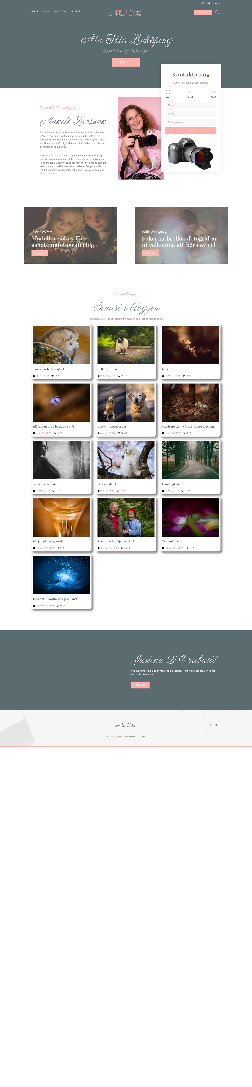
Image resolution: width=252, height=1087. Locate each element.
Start (35, 11)
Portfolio (60, 11)
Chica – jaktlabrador (112, 426)
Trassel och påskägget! (49, 369)
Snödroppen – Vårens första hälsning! (189, 426)
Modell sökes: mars (46, 484)
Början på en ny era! (47, 541)
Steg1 (167, 103)
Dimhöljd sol (171, 484)
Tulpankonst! (171, 541)
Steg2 (190, 103)
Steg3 (213, 103)
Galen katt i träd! (110, 484)
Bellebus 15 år (107, 369)
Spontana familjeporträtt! (116, 541)
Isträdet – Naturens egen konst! (55, 599)
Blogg (46, 11)
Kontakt (75, 11)
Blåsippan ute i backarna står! (54, 426)
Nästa (191, 137)
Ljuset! (167, 369)
